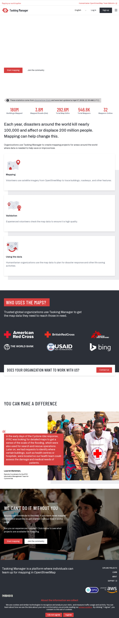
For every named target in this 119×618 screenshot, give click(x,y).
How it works (56, 519)
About (114, 576)
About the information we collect (59, 600)
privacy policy (85, 607)
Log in (93, 10)
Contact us (104, 370)
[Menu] (116, 10)
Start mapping (13, 70)
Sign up (106, 10)
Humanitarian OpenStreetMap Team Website (98, 3)
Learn (114, 572)
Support (112, 581)
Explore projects (109, 568)
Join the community (35, 70)
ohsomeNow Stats (42, 100)
